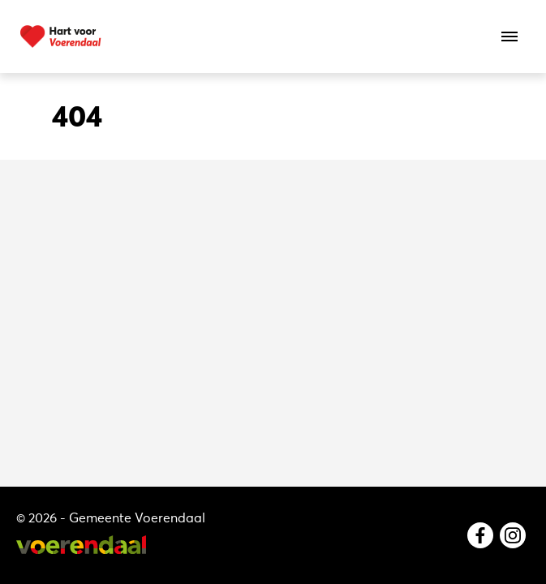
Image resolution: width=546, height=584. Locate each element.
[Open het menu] (509, 36)
